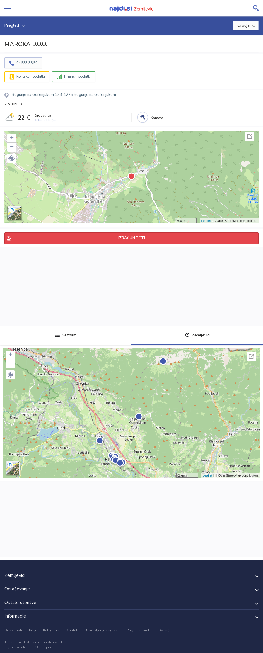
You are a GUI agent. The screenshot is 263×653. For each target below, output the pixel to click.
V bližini (10, 104)
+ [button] (12, 138)
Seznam (65, 335)
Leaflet (206, 220)
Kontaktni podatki (30, 76)
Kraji (32, 630)
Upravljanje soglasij (102, 630)
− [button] (12, 147)
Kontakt (72, 630)
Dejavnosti (13, 630)
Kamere (157, 117)
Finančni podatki (77, 76)
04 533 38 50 (26, 62)
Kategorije (51, 630)
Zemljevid (197, 335)
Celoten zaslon (249, 136)
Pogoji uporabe (139, 630)
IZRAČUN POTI (131, 238)
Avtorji (164, 630)
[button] (11, 158)
